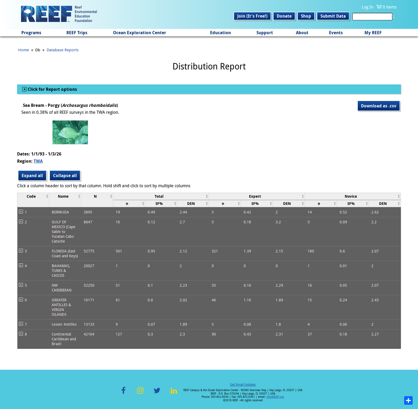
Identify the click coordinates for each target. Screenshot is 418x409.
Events (336, 33)
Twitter (157, 393)
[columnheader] (33, 200)
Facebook (123, 393)
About (302, 33)
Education (220, 33)
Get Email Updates (243, 384)
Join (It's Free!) (252, 16)
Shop (306, 16)
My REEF (373, 33)
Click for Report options (52, 89)
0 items (390, 7)
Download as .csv (378, 106)
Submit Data (333, 16)
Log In (367, 7)
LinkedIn (173, 393)
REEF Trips (76, 33)
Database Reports (63, 49)
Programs (31, 33)
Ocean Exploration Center (139, 33)
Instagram (140, 393)
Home (23, 49)
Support (264, 33)
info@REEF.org (275, 397)
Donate (284, 16)
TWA (38, 161)
